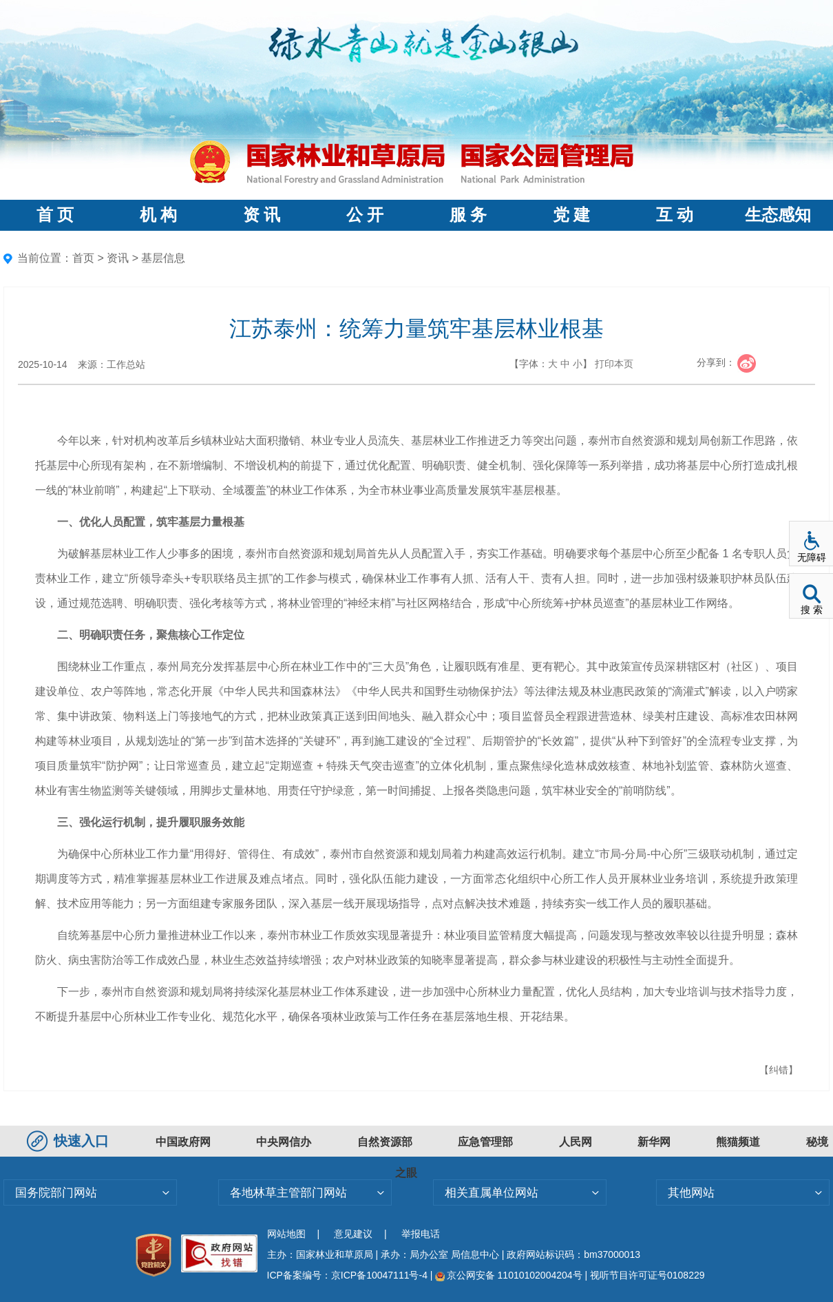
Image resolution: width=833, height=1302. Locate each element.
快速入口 (69, 1140)
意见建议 (353, 1233)
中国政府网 (183, 1142)
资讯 (118, 258)
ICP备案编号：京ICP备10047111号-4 (348, 1275)
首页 (83, 258)
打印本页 (614, 363)
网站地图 (286, 1233)
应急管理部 (485, 1142)
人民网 (575, 1142)
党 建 (571, 215)
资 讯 (261, 215)
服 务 (468, 215)
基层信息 (163, 258)
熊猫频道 (738, 1142)
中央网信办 (283, 1142)
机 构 (158, 215)
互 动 (674, 215)
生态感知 (778, 215)
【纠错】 (778, 1069)
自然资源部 (384, 1142)
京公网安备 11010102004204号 (508, 1275)
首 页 (55, 215)
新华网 (654, 1142)
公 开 (364, 215)
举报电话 (420, 1233)
